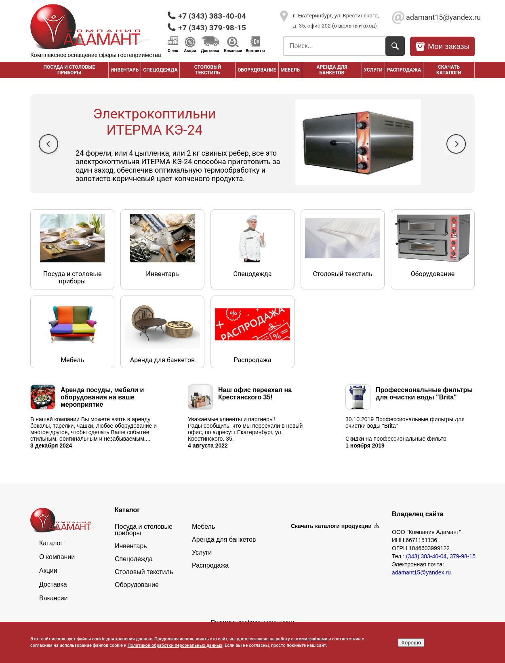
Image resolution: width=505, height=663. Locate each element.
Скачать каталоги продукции (331, 526)
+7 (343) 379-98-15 (212, 27)
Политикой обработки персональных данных (175, 645)
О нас (173, 51)
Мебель (290, 70)
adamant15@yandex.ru (440, 17)
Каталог (51, 543)
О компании (57, 557)
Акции (190, 51)
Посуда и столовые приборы (69, 70)
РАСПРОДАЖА (404, 70)
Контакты (255, 51)
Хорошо (411, 643)
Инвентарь (125, 70)
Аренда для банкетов (331, 70)
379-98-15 (463, 556)
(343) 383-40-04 (426, 556)
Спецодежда (160, 70)
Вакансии (233, 51)
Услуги (373, 70)
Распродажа (210, 565)
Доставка (210, 51)
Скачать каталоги (448, 70)
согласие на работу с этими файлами (288, 639)
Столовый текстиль (207, 70)
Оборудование (257, 70)
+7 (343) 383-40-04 (212, 16)
